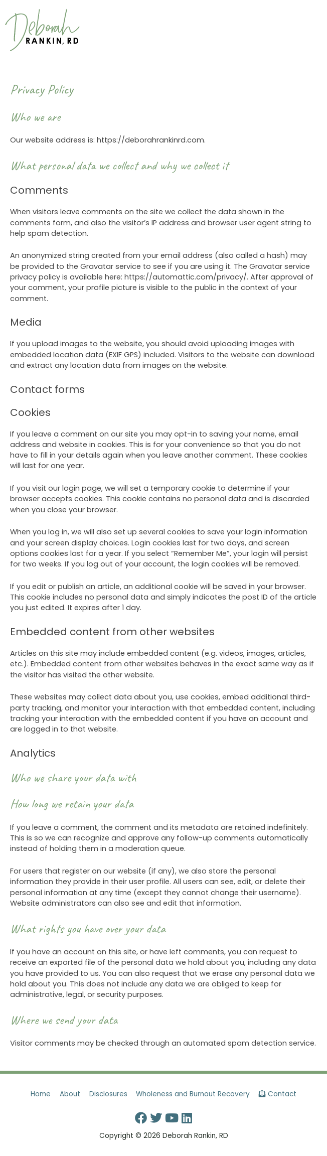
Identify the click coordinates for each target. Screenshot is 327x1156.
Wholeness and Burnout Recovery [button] (193, 1094)
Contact (277, 1094)
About (70, 1094)
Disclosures (108, 1094)
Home (41, 1094)
